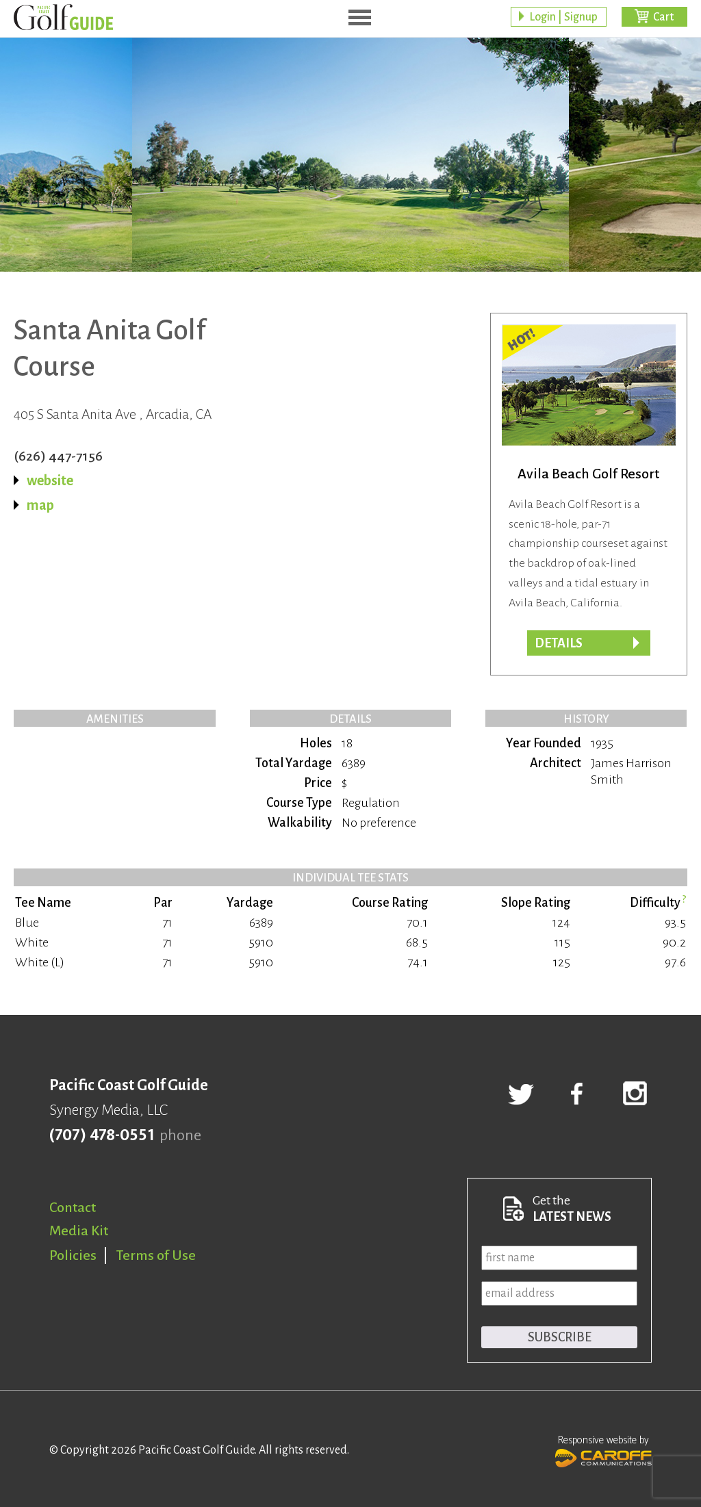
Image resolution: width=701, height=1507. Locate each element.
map (40, 505)
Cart (663, 17)
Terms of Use (156, 1255)
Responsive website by (603, 1449)
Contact (72, 1207)
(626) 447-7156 (58, 455)
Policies (73, 1255)
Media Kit (78, 1230)
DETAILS (559, 643)
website (50, 480)
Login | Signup (563, 17)
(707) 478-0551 (101, 1135)
